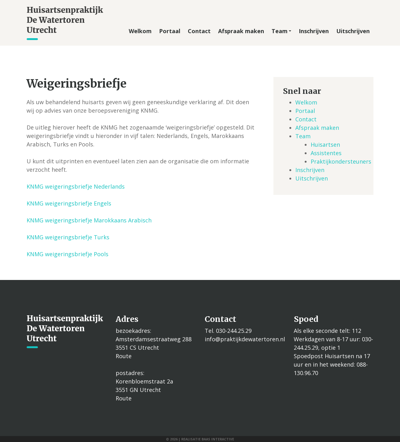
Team (281, 31)
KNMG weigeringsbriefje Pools (67, 254)
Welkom (140, 31)
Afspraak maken (241, 31)
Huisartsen (325, 144)
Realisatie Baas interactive (207, 439)
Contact (199, 31)
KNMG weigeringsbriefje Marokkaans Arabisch (89, 220)
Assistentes (326, 153)
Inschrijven (314, 31)
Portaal (169, 31)
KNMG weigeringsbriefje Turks (68, 237)
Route (124, 356)
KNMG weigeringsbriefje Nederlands (76, 186)
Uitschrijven (353, 31)
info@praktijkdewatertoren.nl (245, 339)
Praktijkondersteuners (341, 161)
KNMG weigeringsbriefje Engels (69, 203)
